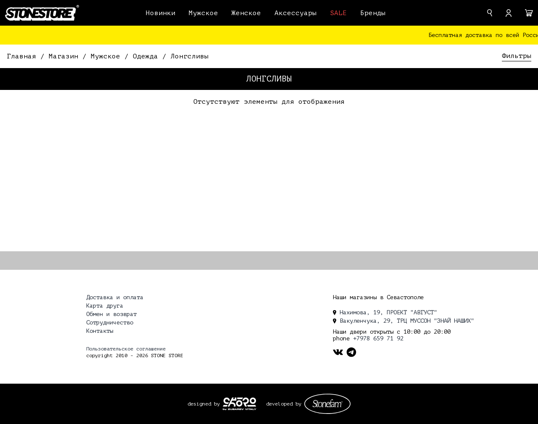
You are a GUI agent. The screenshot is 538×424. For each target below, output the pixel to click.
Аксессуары (295, 13)
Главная (23, 56)
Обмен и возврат (111, 314)
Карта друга (104, 306)
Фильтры (516, 56)
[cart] (529, 13)
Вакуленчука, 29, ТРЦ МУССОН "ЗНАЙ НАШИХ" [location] (403, 321)
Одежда (147, 56)
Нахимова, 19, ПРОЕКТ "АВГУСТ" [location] (385, 312)
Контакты (99, 331)
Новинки (160, 13)
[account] (509, 13)
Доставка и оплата (114, 297)
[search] (489, 12)
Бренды (372, 13)
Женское (246, 13)
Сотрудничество (109, 322)
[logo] (42, 12)
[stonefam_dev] (327, 404)
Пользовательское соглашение (126, 349)
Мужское (203, 13)
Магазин (65, 56)
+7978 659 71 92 (378, 338)
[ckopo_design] (239, 404)
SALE (338, 13)
